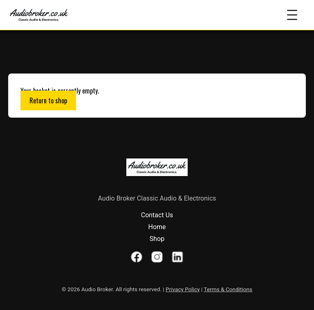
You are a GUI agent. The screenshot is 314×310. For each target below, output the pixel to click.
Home (157, 227)
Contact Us (157, 215)
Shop (157, 239)
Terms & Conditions (228, 289)
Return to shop (48, 100)
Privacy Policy (183, 289)
